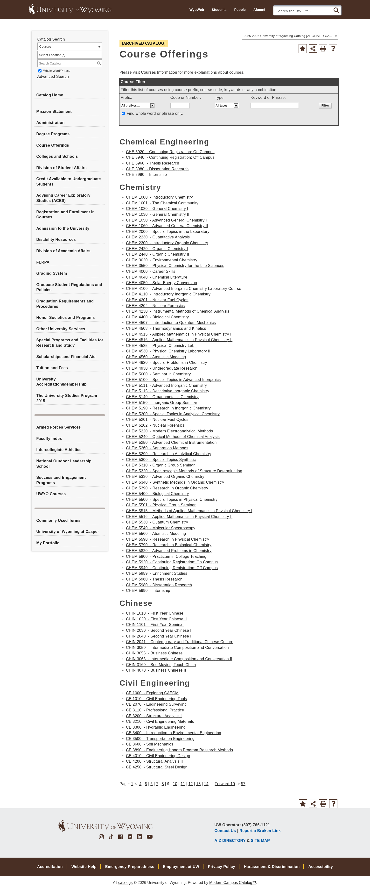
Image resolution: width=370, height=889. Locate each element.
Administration (50, 123)
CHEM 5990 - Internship (148, 590)
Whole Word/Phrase (56, 70)
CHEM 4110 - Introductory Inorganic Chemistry (168, 294)
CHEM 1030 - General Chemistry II (157, 214)
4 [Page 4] (140, 784)
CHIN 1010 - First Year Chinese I (156, 613)
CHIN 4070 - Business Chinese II (156, 670)
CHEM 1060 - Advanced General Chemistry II (167, 226)
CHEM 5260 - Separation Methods (157, 448)
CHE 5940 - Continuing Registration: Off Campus (170, 157)
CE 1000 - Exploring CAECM (152, 693)
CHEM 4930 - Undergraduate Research (161, 368)
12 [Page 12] (190, 784)
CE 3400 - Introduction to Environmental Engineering (173, 733)
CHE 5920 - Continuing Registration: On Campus (170, 152)
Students (219, 10)
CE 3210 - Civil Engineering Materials (160, 721)
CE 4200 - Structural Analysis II (154, 761)
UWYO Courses (51, 494)
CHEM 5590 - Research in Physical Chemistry (167, 539)
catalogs (125, 883)
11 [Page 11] (183, 784)
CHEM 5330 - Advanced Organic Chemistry (165, 476)
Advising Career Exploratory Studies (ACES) (63, 198)
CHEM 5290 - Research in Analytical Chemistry (168, 454)
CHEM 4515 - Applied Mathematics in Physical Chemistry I (178, 334)
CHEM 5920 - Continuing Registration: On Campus (172, 562)
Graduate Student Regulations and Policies (69, 287)
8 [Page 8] (163, 784)
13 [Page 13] (198, 784)
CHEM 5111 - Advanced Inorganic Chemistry (166, 385)
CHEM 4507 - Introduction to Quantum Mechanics (171, 323)
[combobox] (290, 36)
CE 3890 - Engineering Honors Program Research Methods (179, 750)
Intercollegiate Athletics (59, 450)
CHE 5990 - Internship (146, 174)
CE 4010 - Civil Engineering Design (158, 756)
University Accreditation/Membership (61, 382)
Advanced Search (53, 76)
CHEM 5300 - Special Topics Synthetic (161, 460)
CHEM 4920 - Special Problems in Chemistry (166, 362)
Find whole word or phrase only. (155, 113)
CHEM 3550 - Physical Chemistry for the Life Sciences (175, 266)
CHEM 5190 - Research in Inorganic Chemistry (168, 408)
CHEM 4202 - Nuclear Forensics (155, 306)
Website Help (84, 867)
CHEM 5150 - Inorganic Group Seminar (161, 403)
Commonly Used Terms (58, 520)
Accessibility (320, 867)
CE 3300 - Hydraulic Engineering (156, 727)
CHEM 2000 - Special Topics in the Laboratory (167, 231)
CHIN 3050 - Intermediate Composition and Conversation (177, 647)
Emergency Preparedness (129, 867)
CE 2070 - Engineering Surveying (156, 704)
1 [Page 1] (132, 784)
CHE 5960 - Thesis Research (152, 163)
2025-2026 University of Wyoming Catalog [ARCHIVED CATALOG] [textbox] (288, 36)
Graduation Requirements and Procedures (65, 303)
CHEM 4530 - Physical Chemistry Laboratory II (168, 351)
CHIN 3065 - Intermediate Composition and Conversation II (179, 659)
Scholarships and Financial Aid (66, 357)
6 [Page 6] (151, 784)
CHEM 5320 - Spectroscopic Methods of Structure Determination (184, 471)
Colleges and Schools (57, 156)
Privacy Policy (221, 867)
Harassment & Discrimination (272, 867)
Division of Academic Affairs (63, 251)
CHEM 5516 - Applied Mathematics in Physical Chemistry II (179, 517)
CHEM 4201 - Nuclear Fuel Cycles (157, 300)
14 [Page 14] (206, 784)
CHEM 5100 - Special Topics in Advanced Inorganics (173, 380)
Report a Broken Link (260, 830)
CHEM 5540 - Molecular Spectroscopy (160, 528)
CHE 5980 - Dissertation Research (157, 169)
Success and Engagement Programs (61, 480)
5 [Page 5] (146, 784)
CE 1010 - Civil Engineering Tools (156, 699)
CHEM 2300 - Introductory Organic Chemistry (167, 243)
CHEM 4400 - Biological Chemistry (157, 317)
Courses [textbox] (45, 46)
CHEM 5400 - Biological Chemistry (157, 494)
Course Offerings (52, 145)
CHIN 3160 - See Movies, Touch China (161, 665)
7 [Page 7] (157, 784)
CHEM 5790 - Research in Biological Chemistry (168, 545)
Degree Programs (53, 134)
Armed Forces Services (58, 427)
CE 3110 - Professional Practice (155, 710)
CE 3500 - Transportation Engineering (160, 739)
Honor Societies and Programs (65, 317)
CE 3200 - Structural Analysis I (154, 716)
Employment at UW (181, 867)
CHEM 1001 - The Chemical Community (162, 203)
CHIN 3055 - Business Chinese (154, 653)
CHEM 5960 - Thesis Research (154, 579)
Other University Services (60, 329)
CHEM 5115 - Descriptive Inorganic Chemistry (167, 391)
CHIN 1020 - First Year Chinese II (156, 619)
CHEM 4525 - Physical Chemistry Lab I (161, 346)
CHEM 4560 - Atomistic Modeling (156, 357)
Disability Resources (56, 239)
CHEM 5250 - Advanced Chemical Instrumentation (171, 442)
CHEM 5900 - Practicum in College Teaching (166, 556)
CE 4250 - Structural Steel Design (157, 767)
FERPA (43, 262)
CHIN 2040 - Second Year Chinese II (159, 636)
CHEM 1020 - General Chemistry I (157, 209)
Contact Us (225, 830)
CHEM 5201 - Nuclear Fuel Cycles (157, 419)
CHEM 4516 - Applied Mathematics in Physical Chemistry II (179, 340)
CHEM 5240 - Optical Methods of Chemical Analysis (173, 437)
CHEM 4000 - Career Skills (150, 271)
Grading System (51, 273)
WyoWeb (196, 10)
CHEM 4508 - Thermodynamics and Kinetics (166, 328)
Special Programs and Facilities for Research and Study (69, 342)
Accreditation (50, 867)
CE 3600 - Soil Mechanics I (151, 744)
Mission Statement (54, 111)
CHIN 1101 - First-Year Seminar (155, 625)
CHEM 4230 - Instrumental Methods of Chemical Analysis (177, 311)
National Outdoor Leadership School (64, 463)
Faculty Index (49, 439)
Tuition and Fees (52, 368)
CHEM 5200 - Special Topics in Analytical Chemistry (173, 414)
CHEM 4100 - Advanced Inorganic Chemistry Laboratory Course (183, 289)
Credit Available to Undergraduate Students (68, 181)
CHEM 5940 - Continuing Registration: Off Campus (172, 568)
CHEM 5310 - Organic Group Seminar (160, 465)
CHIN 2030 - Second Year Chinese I (158, 630)
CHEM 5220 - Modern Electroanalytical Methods (169, 431)
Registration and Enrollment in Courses (65, 214)
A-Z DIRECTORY (230, 840)
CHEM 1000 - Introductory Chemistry (159, 197)
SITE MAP (260, 840)
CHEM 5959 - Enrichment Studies (156, 573)
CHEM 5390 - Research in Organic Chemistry (167, 488)
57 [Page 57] (243, 784)
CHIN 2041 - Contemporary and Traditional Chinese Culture (179, 642)
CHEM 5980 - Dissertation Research (159, 585)
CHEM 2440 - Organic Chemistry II (157, 254)
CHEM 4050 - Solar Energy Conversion (161, 283)
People (240, 10)
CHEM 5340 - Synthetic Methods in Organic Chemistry (175, 482)
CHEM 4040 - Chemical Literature (156, 277)
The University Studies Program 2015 (66, 398)
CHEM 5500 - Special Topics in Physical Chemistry (172, 499)
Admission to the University (63, 228)
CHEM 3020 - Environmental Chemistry (161, 260)
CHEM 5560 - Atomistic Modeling (156, 533)
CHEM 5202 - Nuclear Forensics (155, 425)
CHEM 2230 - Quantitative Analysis (158, 237)
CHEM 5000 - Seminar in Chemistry (158, 374)
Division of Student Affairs (61, 168)
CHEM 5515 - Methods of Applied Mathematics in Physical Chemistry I (189, 511)
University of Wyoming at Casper (67, 532)
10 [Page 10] (175, 784)
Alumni (259, 10)
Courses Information (159, 72)
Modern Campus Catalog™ (232, 883)
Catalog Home (49, 95)
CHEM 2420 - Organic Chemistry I (157, 249)
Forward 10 (225, 784)
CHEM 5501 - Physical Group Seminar (161, 505)
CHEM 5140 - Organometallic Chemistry (162, 397)
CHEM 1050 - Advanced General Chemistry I (166, 220)
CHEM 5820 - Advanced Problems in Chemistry (168, 551)
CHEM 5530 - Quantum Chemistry (157, 522)
